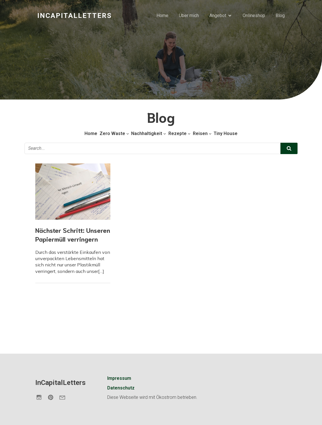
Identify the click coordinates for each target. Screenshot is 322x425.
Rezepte (177, 133)
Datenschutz (121, 388)
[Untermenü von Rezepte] (189, 133)
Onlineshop (254, 15)
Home (162, 15)
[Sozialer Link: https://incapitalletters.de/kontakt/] (64, 397)
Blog (280, 15)
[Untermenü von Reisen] (210, 133)
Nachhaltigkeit (146, 133)
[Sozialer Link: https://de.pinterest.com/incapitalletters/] (53, 397)
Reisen (200, 133)
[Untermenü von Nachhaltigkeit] (164, 133)
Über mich (189, 15)
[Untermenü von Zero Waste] (127, 133)
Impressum (119, 378)
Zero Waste (112, 133)
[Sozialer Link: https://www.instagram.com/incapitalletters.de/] (41, 397)
